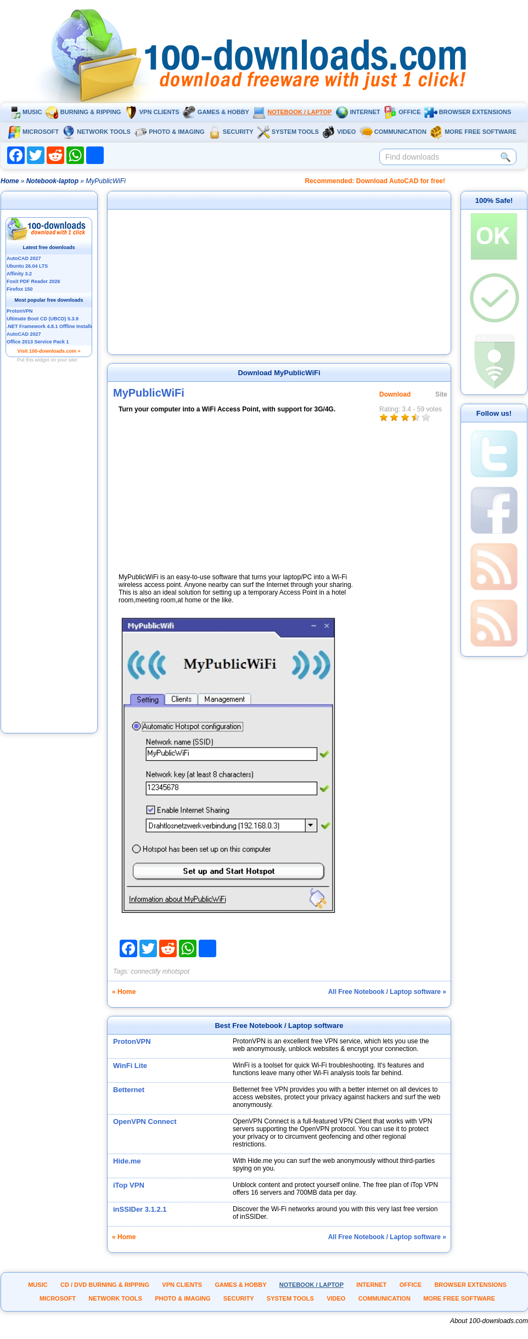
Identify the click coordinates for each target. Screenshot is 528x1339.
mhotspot (175, 971)
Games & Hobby (216, 112)
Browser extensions (467, 112)
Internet (357, 112)
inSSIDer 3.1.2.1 (140, 1209)
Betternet (128, 1090)
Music (25, 112)
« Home (124, 992)
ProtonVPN (132, 1041)
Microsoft (33, 131)
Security (231, 131)
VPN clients (152, 112)
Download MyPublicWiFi (279, 373)
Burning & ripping (83, 112)
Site (441, 394)
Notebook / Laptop (292, 112)
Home (10, 181)
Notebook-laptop (52, 181)
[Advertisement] (49, 566)
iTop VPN (128, 1185)
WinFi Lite (130, 1065)
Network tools (96, 131)
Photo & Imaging (169, 131)
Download (395, 394)
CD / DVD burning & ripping (104, 1284)
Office (402, 112)
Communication (393, 131)
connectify (145, 971)
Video (339, 131)
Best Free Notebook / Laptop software (279, 1025)
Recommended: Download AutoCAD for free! (375, 181)
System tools (288, 131)
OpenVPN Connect (145, 1121)
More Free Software (473, 131)
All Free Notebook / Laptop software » (387, 992)
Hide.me (127, 1161)
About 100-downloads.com (489, 1321)
